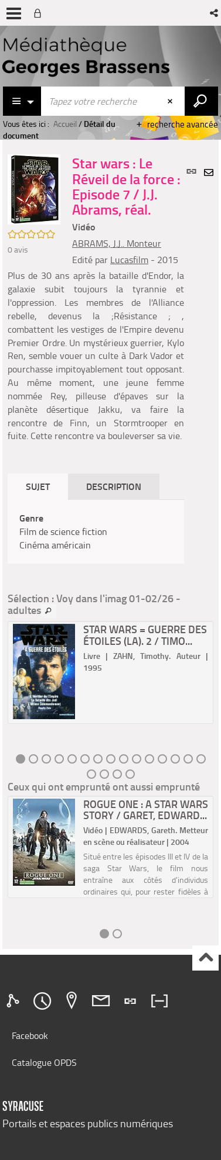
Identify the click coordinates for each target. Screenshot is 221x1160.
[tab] (14, 1001)
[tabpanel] (95, 532)
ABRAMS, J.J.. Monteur (116, 243)
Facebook (30, 1035)
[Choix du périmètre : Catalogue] (22, 101)
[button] (215, 13)
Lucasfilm (129, 259)
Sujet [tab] (38, 486)
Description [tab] (113, 486)
